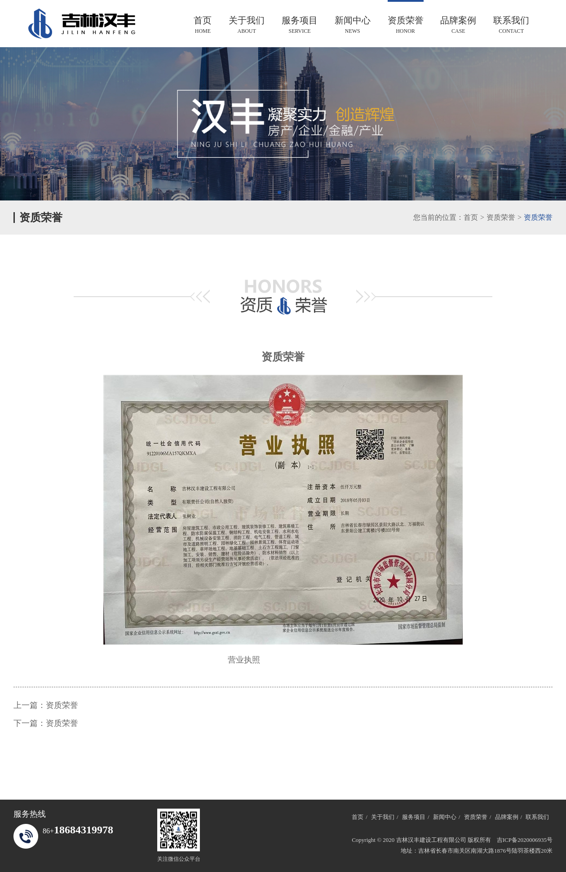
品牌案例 (458, 25)
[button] (279, 192)
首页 (203, 25)
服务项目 (300, 25)
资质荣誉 (406, 25)
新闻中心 (353, 25)
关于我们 (247, 25)
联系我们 (511, 25)
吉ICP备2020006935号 (525, 839)
